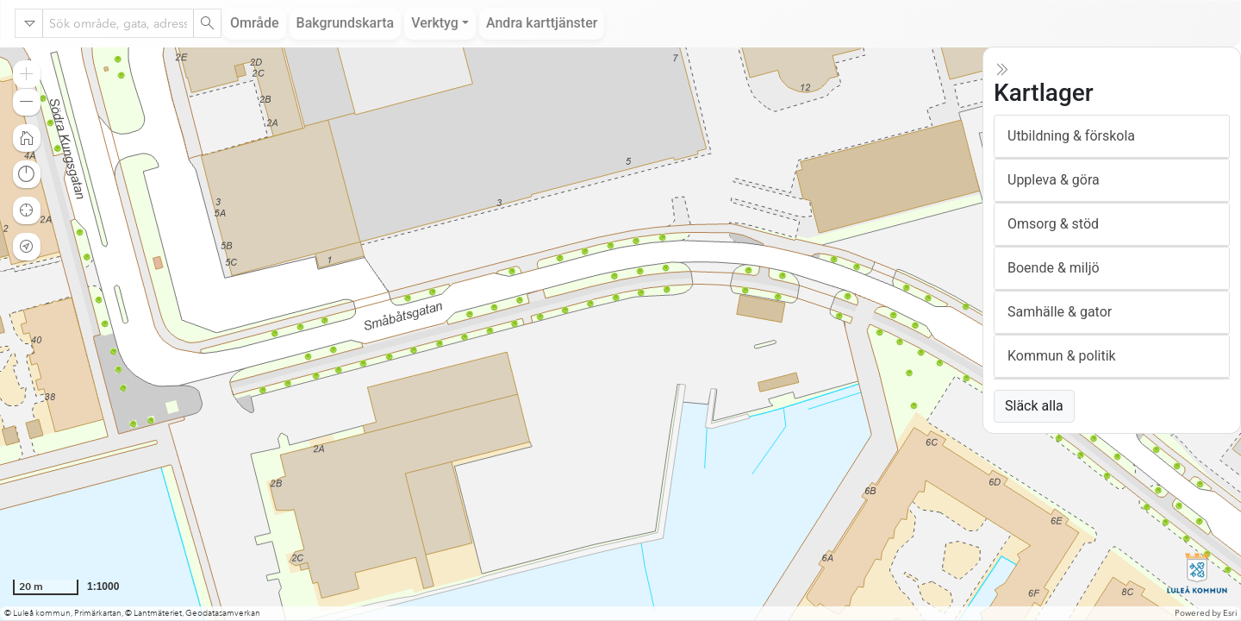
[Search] (207, 23)
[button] (27, 74)
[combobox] (118, 23)
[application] (620, 333)
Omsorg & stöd (1053, 224)
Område (254, 23)
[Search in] (29, 23)
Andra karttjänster (541, 23)
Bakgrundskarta (345, 23)
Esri (1230, 613)
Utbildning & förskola (1071, 136)
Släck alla (1034, 406)
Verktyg (434, 23)
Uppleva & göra (1053, 180)
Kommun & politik (1061, 356)
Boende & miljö (1053, 268)
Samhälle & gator (1059, 312)
